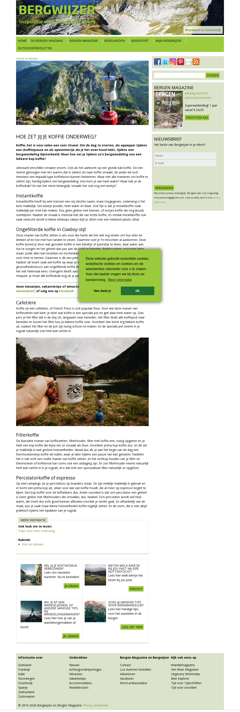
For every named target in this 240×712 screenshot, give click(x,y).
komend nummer (199, 98)
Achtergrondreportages (85, 669)
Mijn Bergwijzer (168, 41)
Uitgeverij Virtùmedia (185, 674)
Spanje (23, 687)
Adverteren (127, 674)
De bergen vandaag (47, 41)
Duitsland (24, 665)
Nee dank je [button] (102, 291)
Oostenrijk (25, 683)
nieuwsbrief (25, 291)
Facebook (66, 291)
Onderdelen (78, 657)
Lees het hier (132, 627)
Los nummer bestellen (135, 669)
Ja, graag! (70, 636)
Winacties (75, 674)
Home (22, 41)
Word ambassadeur (133, 683)
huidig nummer (197, 93)
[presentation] (186, 175)
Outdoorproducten (35, 48)
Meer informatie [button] (120, 280)
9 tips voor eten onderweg (36, 531)
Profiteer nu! (197, 118)
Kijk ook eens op (183, 657)
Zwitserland (26, 692)
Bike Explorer (180, 678)
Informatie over (30, 657)
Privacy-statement (95, 705)
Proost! (136, 589)
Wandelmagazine (183, 665)
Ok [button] (137, 291)
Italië (21, 674)
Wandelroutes (78, 687)
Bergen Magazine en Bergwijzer (144, 657)
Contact (125, 665)
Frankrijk (24, 669)
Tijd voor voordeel (183, 687)
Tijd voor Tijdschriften (186, 683)
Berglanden (114, 41)
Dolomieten (26, 696)
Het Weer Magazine (184, 669)
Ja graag (71, 586)
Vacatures (127, 678)
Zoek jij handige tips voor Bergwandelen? (126, 603)
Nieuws (33, 58)
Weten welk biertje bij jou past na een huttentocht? (124, 568)
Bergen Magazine (83, 41)
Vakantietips (77, 678)
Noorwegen (26, 678)
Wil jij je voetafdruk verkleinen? (60, 567)
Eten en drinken (33, 544)
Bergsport (140, 41)
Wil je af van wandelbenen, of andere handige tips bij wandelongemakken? (62, 608)
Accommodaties (80, 683)
